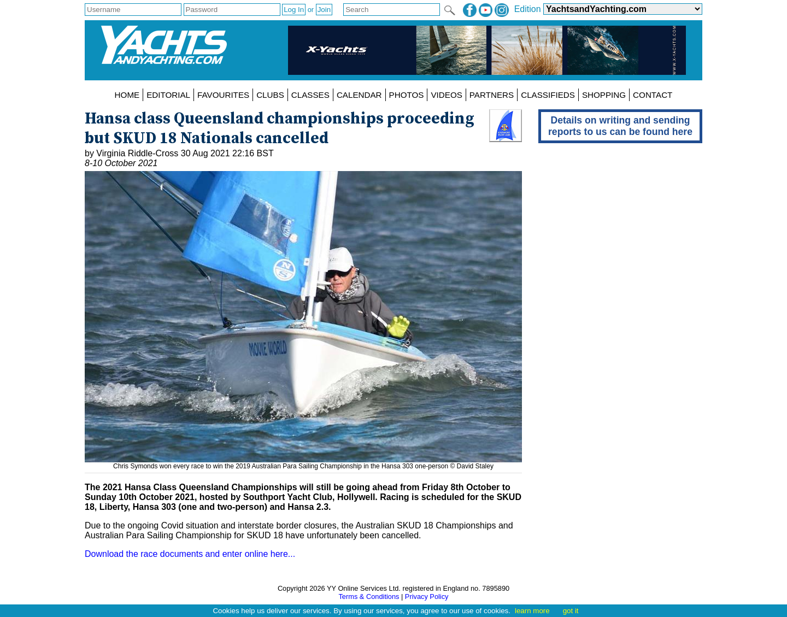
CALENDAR (359, 94)
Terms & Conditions (368, 596)
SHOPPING (604, 94)
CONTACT (652, 94)
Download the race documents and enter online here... (190, 554)
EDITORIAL (168, 94)
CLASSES (310, 94)
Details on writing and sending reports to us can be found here (620, 126)
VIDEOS (446, 94)
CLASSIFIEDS (548, 94)
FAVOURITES (223, 94)
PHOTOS (406, 94)
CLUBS (270, 94)
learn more (532, 611)
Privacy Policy (427, 596)
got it (571, 611)
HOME (127, 94)
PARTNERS (491, 94)
